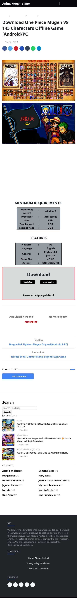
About (38, 558)
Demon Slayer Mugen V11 (38, 193)
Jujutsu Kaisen (22, 435)
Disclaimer (45, 563)
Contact (45, 558)
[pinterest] (9, 584)
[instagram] (52, 3)
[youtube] (15, 584)
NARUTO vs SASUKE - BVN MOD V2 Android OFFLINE (42, 452)
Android (20, 449)
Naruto (19, 420)
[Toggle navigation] (72, 3)
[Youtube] (56, 3)
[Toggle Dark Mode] (62, 3)
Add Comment (18, 376)
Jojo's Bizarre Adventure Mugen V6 (38, 181)
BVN (38, 449)
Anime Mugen (29, 449)
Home (31, 558)
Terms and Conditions (38, 568)
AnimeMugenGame (16, 3)
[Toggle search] (67, 3)
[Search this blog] (19, 408)
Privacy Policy (33, 563)
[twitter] (27, 584)
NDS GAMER (41, 316)
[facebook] (47, 3)
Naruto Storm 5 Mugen (38, 175)
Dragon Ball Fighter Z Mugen (38, 187)
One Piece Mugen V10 (38, 169)
